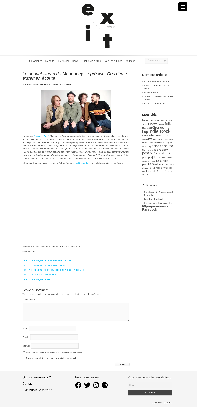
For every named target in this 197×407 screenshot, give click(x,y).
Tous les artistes (113, 61)
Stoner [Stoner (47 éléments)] (164, 167)
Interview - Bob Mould (154, 199)
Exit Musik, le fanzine (37, 390)
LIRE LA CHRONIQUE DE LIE (36, 279)
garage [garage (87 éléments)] (147, 127)
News (75, 61)
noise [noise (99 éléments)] (155, 146)
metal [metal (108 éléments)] (161, 142)
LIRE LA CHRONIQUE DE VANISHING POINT (44, 265)
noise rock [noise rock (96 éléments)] (167, 146)
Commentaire (29, 299)
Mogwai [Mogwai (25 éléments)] (169, 143)
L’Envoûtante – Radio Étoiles (157, 81)
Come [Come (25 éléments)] (162, 121)
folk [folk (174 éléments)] (168, 124)
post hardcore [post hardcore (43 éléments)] (161, 150)
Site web (26, 346)
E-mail (26, 337)
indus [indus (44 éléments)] (145, 135)
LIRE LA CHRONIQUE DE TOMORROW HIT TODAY (47, 260)
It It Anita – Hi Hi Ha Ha (154, 103)
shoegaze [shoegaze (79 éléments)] (167, 164)
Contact (28, 383)
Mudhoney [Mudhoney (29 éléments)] (146, 146)
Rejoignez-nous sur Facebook (157, 208)
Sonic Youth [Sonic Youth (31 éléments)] (155, 168)
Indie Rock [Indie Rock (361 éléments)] (160, 131)
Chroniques (35, 61)
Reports (49, 61)
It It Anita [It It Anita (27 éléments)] (165, 136)
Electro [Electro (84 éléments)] (153, 124)
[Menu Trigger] (182, 6)
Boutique (130, 61)
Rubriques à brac (91, 61)
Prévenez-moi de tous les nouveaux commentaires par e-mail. (54, 353)
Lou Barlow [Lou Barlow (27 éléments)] (168, 139)
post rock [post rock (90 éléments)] (164, 153)
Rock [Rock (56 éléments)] (159, 160)
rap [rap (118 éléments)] (153, 161)
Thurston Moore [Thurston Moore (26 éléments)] (163, 171)
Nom (25, 328)
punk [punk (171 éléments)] (156, 157)
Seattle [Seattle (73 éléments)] (156, 164)
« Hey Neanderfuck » (82, 163)
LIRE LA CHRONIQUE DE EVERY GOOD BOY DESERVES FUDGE (54, 270)
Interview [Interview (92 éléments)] (154, 135)
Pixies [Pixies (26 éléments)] (144, 150)
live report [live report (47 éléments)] (158, 139)
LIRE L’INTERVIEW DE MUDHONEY (40, 275)
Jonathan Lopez (39, 84)
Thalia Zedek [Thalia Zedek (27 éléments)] (151, 171)
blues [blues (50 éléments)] (145, 120)
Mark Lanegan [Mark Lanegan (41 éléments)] (149, 142)
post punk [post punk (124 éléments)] (149, 153)
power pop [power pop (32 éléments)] (147, 157)
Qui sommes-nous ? (37, 377)
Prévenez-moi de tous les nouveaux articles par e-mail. (51, 358)
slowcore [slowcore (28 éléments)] (146, 168)
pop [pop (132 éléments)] (150, 149)
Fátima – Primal (151, 92)
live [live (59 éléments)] (150, 138)
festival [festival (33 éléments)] (161, 124)
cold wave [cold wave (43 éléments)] (154, 120)
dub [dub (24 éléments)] (146, 124)
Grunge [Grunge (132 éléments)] (158, 127)
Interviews (63, 61)
